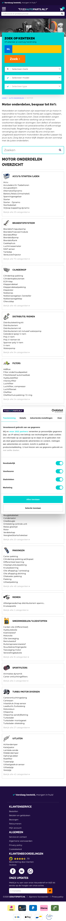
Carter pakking (10, 556)
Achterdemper (10, 744)
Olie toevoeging (11, 638)
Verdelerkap (9, 532)
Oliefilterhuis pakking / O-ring (17, 395)
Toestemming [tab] (9, 418)
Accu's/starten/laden (25, 176)
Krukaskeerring (10, 568)
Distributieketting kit (13, 322)
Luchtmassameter (12, 246)
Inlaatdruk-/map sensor (14, 703)
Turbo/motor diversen (26, 692)
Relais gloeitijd (10, 527)
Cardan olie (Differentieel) (15, 627)
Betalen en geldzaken (19, 815)
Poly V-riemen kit (11, 339)
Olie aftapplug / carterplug (16, 570)
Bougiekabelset (10, 515)
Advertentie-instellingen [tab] (41, 418)
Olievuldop (8, 301)
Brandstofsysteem (23, 223)
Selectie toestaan (33, 508)
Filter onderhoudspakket (15, 372)
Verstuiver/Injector (12, 254)
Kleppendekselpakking (14, 287)
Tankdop (7, 252)
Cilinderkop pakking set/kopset (18, 559)
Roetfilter (7, 758)
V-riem (6, 345)
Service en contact (18, 837)
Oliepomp (8, 712)
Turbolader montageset (14, 720)
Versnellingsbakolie (12, 652)
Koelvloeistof (9, 632)
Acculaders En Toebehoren (16, 185)
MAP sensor (9, 249)
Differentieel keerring (13, 562)
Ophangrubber (10, 756)
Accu (5, 182)
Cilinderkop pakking (13, 275)
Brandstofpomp (11, 237)
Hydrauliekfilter (10, 378)
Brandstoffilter (10, 234)
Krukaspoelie (9, 606)
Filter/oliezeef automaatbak (16, 375)
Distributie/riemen (23, 316)
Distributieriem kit (12, 328)
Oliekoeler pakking (12, 576)
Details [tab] (23, 418)
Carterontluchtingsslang (15, 697)
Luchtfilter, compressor (14, 386)
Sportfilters (19, 668)
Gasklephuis (9, 243)
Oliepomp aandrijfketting (15, 715)
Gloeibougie (9, 521)
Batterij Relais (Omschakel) (16, 193)
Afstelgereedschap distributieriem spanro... (24, 603)
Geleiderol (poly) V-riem (14, 334)
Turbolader (8, 717)
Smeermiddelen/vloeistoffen (29, 621)
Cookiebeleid (15, 849)
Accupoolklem (10, 188)
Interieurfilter (9, 381)
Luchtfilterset (9, 389)
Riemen (16, 597)
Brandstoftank (10, 240)
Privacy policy (15, 845)
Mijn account (15, 828)
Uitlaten (17, 738)
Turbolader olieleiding (14, 723)
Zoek (15, 59)
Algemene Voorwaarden (38, 897)
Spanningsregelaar (12, 196)
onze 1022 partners (18, 431)
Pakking (7, 579)
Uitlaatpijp (8, 767)
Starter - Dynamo (11, 202)
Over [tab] (59, 418)
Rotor (6, 529)
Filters (16, 363)
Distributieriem (10, 325)
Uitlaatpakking (10, 582)
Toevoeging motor (12, 650)
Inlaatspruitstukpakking (15, 565)
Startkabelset (9, 205)
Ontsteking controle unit (15, 524)
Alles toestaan (33, 499)
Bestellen (13, 811)
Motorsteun (9, 709)
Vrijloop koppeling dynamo (16, 208)
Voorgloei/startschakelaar (15, 535)
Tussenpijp (8, 761)
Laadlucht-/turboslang (14, 706)
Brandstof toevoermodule (15, 232)
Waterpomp (9, 348)
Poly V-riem (9, 337)
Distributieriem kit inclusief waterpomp (22, 331)
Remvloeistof (9, 641)
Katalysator (8, 747)
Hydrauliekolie (10, 630)
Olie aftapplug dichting (14, 573)
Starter (6, 199)
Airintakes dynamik (12, 673)
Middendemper (11, 753)
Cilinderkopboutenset (13, 278)
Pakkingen (18, 550)
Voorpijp (7, 770)
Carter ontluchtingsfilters (15, 676)
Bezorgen (13, 819)
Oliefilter (7, 392)
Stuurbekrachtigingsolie (14, 647)
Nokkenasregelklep (12, 298)
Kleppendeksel (10, 284)
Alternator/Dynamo (12, 190)
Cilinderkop (19, 270)
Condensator (9, 518)
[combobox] (36, 69)
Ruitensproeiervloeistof (14, 644)
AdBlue (7, 369)
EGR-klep (8, 281)
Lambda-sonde (10, 750)
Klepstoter (8, 290)
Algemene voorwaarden (20, 841)
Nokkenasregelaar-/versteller (17, 296)
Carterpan (8, 700)
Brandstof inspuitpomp (14, 229)
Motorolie (7, 635)
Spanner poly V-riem (13, 342)
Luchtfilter (8, 383)
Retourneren (15, 823)
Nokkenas (8, 293)
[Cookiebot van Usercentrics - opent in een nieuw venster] (51, 411)
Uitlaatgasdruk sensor (14, 764)
